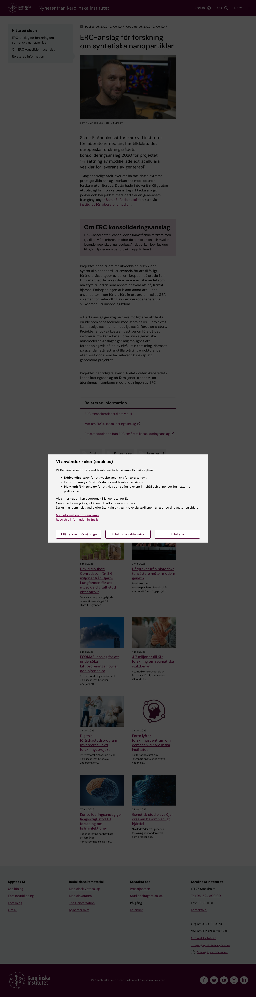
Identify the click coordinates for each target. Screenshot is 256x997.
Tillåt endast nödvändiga (79, 534)
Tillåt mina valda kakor (128, 534)
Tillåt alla (177, 534)
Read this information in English (78, 520)
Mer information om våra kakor (77, 515)
